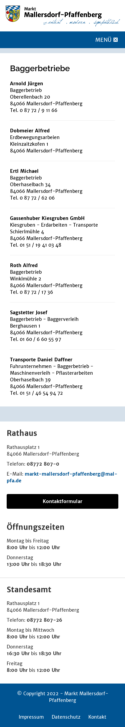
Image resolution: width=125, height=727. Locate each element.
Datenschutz (66, 717)
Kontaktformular (62, 501)
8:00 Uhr (17, 547)
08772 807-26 (44, 620)
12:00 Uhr (48, 547)
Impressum (31, 717)
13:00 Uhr (18, 564)
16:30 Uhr (18, 653)
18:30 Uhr (50, 564)
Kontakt (97, 717)
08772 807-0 (43, 464)
